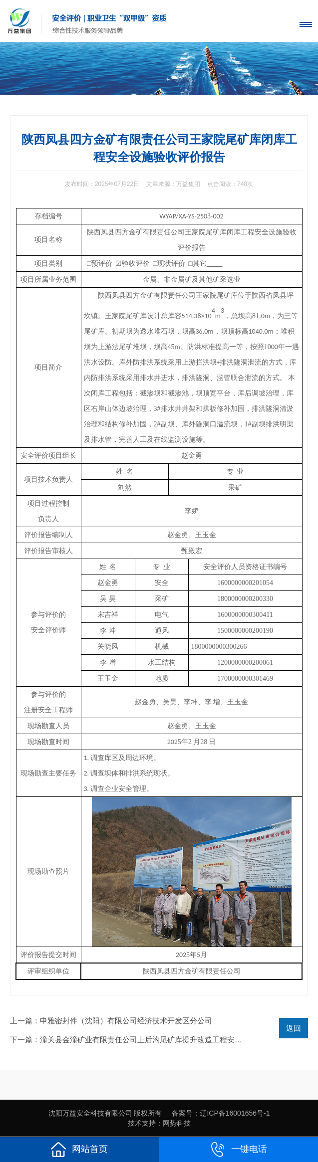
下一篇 (156, 1039)
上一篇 (111, 1020)
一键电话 (238, 1149)
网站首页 (79, 1149)
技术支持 (142, 1123)
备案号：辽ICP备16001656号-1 (221, 1113)
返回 (293, 1028)
